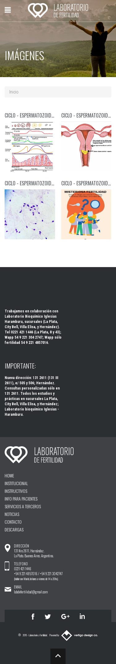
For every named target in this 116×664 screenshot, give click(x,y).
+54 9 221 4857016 (25, 573)
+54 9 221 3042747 (51, 573)
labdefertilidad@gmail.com (31, 591)
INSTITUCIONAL (16, 483)
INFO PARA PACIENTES (21, 499)
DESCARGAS (14, 529)
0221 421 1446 (22, 568)
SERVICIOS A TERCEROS (23, 506)
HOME (9, 475)
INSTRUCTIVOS (16, 491)
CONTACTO (13, 522)
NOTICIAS (12, 514)
